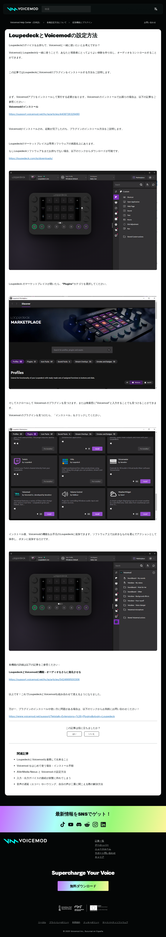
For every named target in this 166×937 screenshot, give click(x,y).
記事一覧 (99, 840)
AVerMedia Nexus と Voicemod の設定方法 (41, 771)
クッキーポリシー (91, 922)
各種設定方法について (56, 22)
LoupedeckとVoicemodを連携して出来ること (42, 759)
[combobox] (66, 9)
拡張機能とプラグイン (82, 22)
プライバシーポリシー (59, 922)
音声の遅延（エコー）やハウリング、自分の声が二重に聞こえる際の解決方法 (60, 784)
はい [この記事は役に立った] (74, 734)
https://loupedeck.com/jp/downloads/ (31, 158)
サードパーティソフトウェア (115, 922)
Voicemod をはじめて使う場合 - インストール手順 (45, 765)
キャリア (99, 856)
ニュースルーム (103, 848)
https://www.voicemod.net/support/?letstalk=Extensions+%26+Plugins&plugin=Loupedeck (62, 716)
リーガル (42, 922)
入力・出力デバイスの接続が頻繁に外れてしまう (44, 778)
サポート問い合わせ (105, 853)
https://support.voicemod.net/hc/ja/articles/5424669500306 (44, 679)
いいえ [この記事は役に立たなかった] (92, 734)
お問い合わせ (150, 22)
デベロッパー (102, 845)
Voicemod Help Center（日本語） (25, 22)
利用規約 (76, 922)
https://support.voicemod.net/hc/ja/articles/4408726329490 (44, 114)
